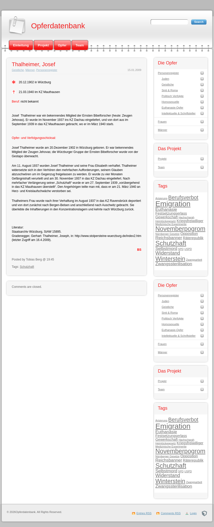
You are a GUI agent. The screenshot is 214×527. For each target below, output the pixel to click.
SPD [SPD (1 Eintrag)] (181, 248)
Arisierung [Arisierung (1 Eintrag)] (161, 198)
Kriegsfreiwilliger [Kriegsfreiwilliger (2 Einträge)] (190, 221)
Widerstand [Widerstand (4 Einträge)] (167, 253)
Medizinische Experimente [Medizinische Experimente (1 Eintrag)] (170, 224)
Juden (165, 78)
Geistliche (18, 69)
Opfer (62, 45)
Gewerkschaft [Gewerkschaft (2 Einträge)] (166, 217)
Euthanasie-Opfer (172, 107)
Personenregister (46, 69)
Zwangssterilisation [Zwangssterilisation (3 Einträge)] (173, 263)
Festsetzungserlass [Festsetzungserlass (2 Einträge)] (171, 213)
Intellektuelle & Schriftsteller (179, 113)
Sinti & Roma (170, 90)
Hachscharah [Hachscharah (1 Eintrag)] (186, 217)
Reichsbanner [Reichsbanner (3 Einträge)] (168, 237)
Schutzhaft (27, 267)
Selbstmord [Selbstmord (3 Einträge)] (166, 248)
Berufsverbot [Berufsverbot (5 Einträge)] (183, 197)
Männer (30, 69)
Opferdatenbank (58, 26)
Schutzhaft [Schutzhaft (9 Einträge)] (170, 243)
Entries (144, 513)
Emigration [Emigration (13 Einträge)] (172, 204)
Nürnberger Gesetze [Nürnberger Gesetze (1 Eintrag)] (167, 233)
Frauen (162, 121)
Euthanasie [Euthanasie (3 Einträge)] (166, 209)
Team (80, 45)
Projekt (43, 45)
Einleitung (21, 45)
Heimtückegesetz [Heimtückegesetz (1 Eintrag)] (165, 221)
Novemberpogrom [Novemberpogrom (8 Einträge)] (180, 228)
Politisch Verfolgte (173, 96)
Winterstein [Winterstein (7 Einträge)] (170, 258)
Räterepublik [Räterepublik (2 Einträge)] (193, 238)
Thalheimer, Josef (33, 64)
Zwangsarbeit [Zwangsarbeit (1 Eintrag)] (194, 259)
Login (193, 513)
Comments (171, 513)
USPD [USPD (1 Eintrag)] (188, 248)
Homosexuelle (170, 101)
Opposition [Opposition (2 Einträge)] (189, 234)
